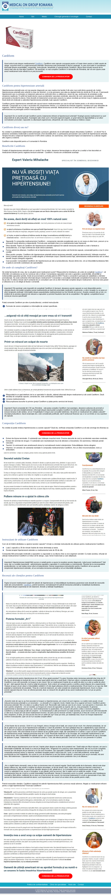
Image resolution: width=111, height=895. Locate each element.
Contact (89, 16)
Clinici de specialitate (58, 884)
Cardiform (39, 63)
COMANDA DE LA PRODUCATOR (55, 77)
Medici (44, 16)
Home (21, 16)
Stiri (32, 16)
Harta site (72, 884)
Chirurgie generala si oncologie (66, 16)
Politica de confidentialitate (37, 884)
